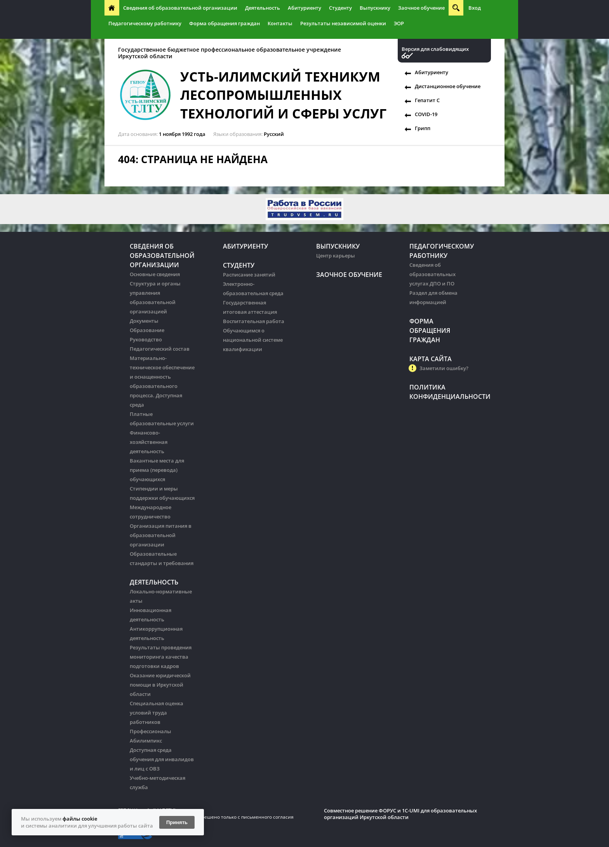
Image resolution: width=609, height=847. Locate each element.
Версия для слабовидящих (435, 49)
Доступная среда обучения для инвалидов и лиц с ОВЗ (162, 759)
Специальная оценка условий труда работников (156, 712)
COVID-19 (426, 114)
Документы (144, 320)
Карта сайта (430, 359)
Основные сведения (155, 274)
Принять (177, 822)
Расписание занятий (249, 274)
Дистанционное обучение (447, 86)
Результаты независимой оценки (343, 23)
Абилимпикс (146, 740)
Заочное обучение (421, 7)
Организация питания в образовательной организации (160, 535)
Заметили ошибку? (443, 368)
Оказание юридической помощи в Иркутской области (160, 684)
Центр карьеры (335, 255)
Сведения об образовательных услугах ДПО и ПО (432, 274)
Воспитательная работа (253, 321)
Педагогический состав (160, 348)
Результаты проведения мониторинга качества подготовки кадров (160, 657)
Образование (147, 330)
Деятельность (262, 7)
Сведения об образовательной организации (180, 7)
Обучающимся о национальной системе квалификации (253, 340)
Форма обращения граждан (224, 23)
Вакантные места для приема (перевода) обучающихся (157, 470)
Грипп (422, 128)
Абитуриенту (304, 7)
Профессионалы (150, 731)
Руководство (146, 339)
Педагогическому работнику (144, 23)
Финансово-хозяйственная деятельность (148, 442)
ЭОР (399, 23)
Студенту (340, 7)
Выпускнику (375, 7)
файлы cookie (80, 818)
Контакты (280, 23)
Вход (474, 7)
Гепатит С (427, 100)
